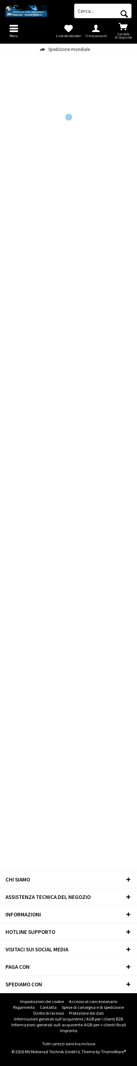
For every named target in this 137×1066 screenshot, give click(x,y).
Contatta (48, 1007)
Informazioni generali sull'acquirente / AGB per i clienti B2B (68, 1019)
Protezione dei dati (86, 1013)
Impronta (68, 1030)
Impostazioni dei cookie (42, 1001)
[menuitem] (123, 31)
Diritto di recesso (48, 1013)
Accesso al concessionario (93, 1001)
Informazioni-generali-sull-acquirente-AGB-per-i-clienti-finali (68, 1024)
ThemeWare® (113, 1051)
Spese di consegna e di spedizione (93, 1007)
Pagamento (24, 1007)
